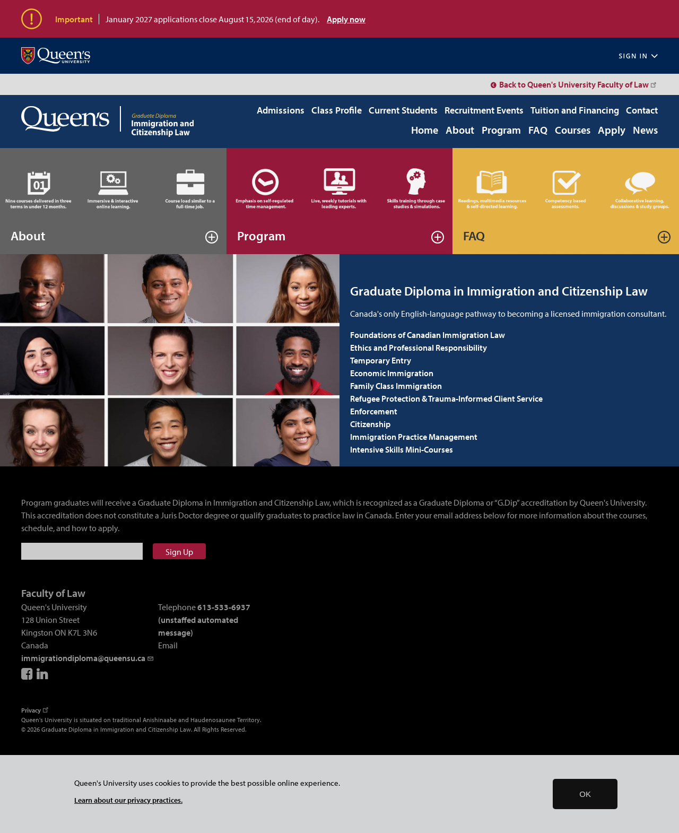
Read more (211, 237)
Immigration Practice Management (413, 436)
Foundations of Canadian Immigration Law (427, 334)
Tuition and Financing (574, 110)
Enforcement (373, 411)
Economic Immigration (391, 373)
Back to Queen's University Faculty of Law (578, 84)
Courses (572, 130)
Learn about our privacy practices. (128, 799)
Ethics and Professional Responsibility (418, 347)
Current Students (403, 110)
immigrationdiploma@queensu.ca (87, 658)
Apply (611, 130)
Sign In (638, 55)
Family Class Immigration (396, 385)
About (460, 130)
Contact (642, 110)
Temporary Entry (380, 360)
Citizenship (370, 424)
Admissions (280, 110)
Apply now (346, 19)
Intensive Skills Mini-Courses (401, 449)
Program (501, 130)
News (645, 130)
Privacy (35, 710)
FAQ (537, 130)
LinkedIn (43, 673)
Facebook (27, 673)
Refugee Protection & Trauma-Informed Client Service (446, 398)
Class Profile (336, 110)
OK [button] (585, 794)
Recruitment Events (484, 110)
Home (424, 130)
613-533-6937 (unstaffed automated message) (204, 620)
